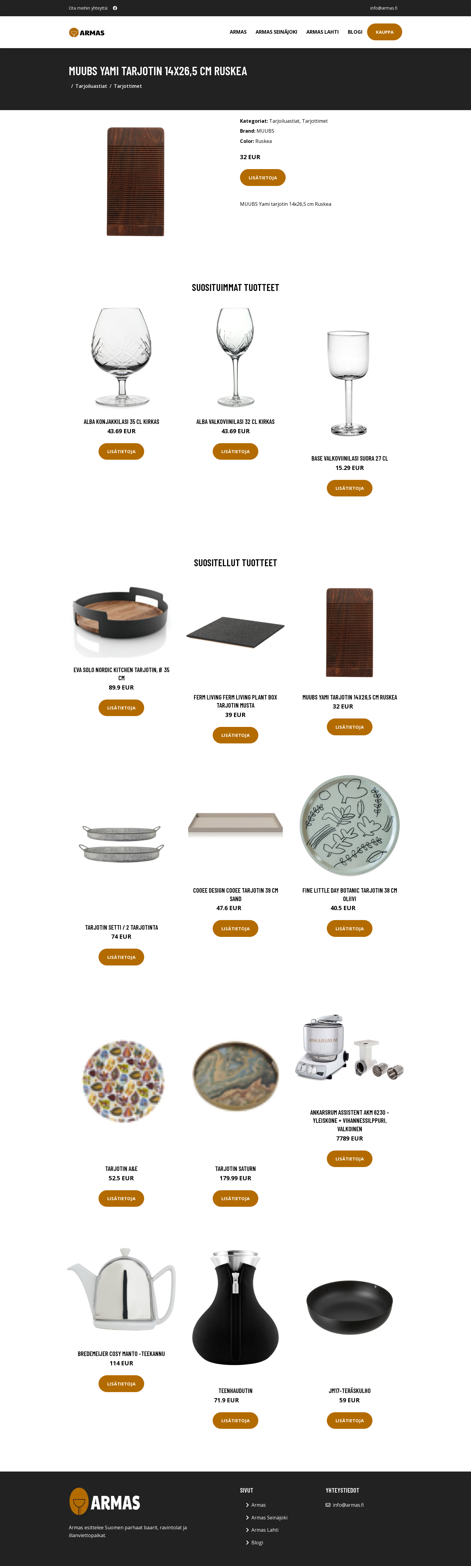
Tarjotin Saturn (235, 1168)
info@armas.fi (383, 8)
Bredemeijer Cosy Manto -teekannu (121, 1353)
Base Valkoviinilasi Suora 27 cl (349, 458)
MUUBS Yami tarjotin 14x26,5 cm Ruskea (349, 697)
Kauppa (385, 32)
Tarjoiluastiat (91, 86)
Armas (238, 32)
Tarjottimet (128, 86)
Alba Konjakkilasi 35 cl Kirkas (121, 421)
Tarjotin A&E (121, 1168)
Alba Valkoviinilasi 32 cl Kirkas (235, 421)
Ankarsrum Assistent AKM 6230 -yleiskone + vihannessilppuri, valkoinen (349, 1120)
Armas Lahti (322, 32)
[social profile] (115, 8)
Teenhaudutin (235, 1390)
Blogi (355, 32)
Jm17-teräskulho (350, 1390)
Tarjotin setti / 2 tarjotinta (121, 927)
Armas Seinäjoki (276, 32)
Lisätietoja (263, 178)
